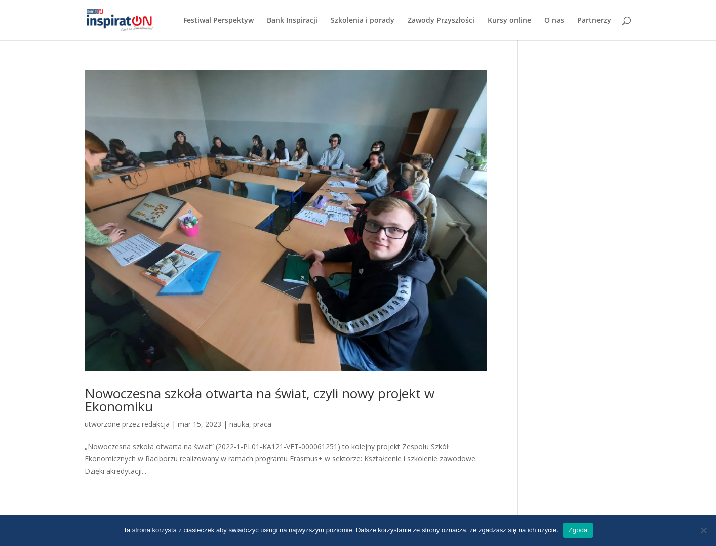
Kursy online (509, 21)
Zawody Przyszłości (441, 21)
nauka (239, 424)
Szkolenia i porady (362, 21)
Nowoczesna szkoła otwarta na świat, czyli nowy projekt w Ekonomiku (259, 399)
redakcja (156, 424)
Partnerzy (594, 21)
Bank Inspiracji (292, 21)
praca (262, 424)
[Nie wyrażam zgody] (703, 530)
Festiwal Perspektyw (218, 21)
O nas (554, 21)
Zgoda (577, 530)
